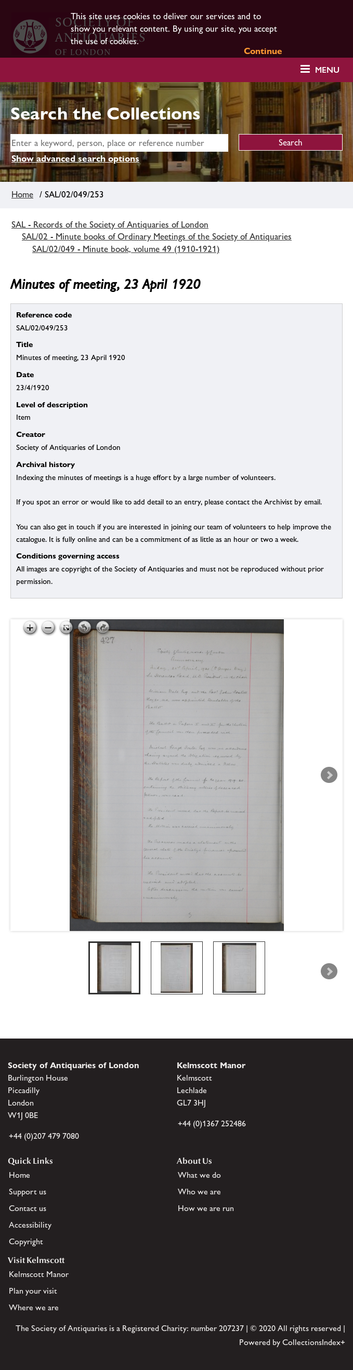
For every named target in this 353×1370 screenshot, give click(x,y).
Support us (27, 1191)
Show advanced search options (75, 158)
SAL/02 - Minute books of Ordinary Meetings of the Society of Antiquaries (157, 236)
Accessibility (30, 1225)
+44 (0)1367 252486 (212, 1123)
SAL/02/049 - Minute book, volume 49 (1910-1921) (125, 249)
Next (329, 775)
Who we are (199, 1191)
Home (22, 194)
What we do (199, 1175)
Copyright (26, 1241)
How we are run (206, 1208)
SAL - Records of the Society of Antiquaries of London (109, 224)
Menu (327, 70)
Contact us (27, 1208)
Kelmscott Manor (39, 1274)
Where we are (34, 1307)
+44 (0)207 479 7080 (44, 1136)
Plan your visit (33, 1291)
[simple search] (119, 143)
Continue (263, 51)
